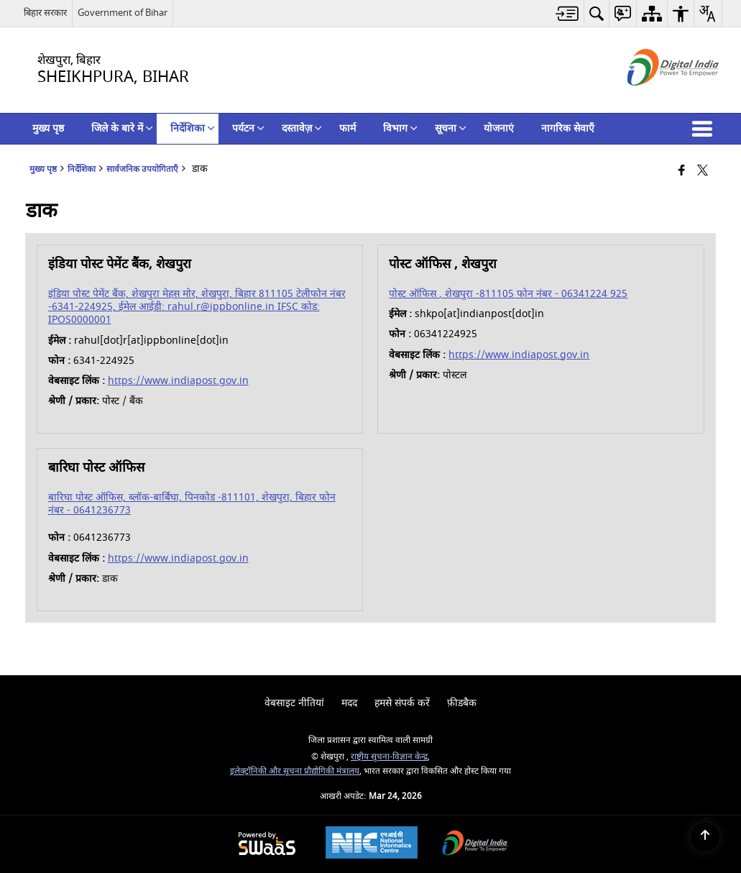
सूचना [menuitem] (450, 128)
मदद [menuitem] (349, 702)
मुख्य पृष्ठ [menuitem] (48, 128)
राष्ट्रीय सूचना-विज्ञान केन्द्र (389, 757)
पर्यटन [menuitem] (248, 128)
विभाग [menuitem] (400, 128)
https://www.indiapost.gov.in (178, 380)
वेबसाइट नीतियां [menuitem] (294, 702)
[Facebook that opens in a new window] (682, 171)
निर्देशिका (82, 169)
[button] (705, 129)
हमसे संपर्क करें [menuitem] (402, 702)
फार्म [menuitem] (347, 128)
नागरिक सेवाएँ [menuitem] (567, 128)
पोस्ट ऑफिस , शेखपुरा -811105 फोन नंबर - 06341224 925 (508, 293)
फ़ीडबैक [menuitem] (462, 702)
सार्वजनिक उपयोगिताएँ (142, 169)
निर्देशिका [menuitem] (192, 128)
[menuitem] (567, 13)
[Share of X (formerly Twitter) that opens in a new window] (703, 171)
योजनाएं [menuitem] (499, 128)
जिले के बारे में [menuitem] (122, 128)
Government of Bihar (122, 12)
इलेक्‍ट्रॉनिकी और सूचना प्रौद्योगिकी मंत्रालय (294, 771)
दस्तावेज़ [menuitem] (302, 128)
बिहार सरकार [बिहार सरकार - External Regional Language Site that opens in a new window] (45, 12)
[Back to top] (705, 837)
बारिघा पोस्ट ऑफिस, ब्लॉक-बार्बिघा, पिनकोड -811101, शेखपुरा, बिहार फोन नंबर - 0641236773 (192, 504)
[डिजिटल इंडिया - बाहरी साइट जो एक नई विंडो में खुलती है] (655, 98)
